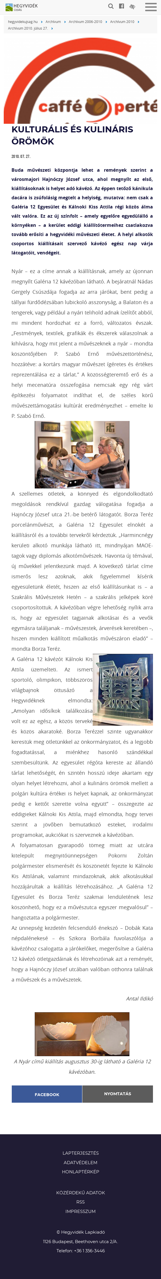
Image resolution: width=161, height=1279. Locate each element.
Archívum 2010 (122, 21)
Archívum (53, 21)
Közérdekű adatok (80, 1193)
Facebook (47, 1095)
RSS (80, 1202)
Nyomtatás (117, 1094)
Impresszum (80, 1212)
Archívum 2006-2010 (85, 21)
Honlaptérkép (80, 1172)
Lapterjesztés (81, 1153)
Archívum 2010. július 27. (28, 28)
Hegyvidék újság (24, 7)
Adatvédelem (80, 1163)
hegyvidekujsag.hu (23, 21)
